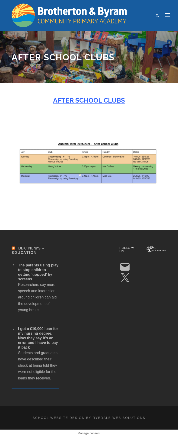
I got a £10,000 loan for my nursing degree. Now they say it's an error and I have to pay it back (38, 338)
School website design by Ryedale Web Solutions (89, 418)
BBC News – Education (28, 250)
